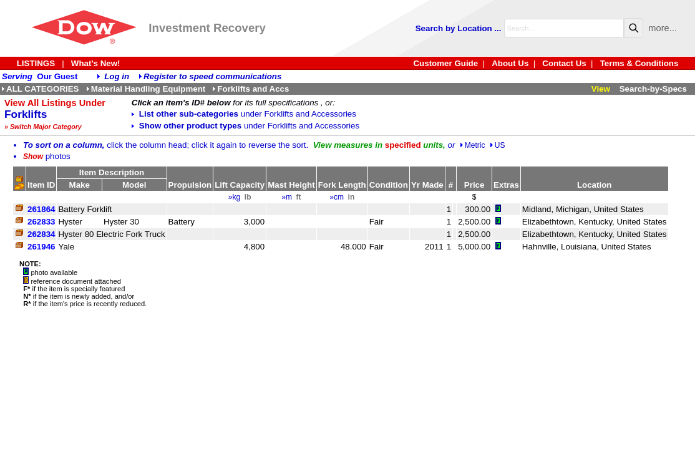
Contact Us (564, 63)
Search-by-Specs (653, 89)
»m (286, 197)
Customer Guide (445, 63)
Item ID (41, 185)
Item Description (111, 172)
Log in (116, 76)
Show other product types (245, 125)
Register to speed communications (212, 76)
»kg (234, 197)
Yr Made (427, 185)
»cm (336, 197)
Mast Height (291, 185)
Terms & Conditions (639, 63)
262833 (41, 221)
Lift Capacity (240, 185)
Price (474, 185)
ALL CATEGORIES (40, 89)
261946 (41, 246)
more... (662, 28)
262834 (41, 234)
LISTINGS (36, 63)
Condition (388, 185)
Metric (472, 145)
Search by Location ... (459, 28)
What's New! (95, 63)
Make (79, 185)
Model (134, 185)
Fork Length (342, 185)
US (497, 145)
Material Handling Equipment (146, 89)
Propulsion (190, 185)
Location (594, 185)
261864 (41, 209)
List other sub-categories (244, 113)
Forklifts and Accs (250, 89)
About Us (510, 63)
